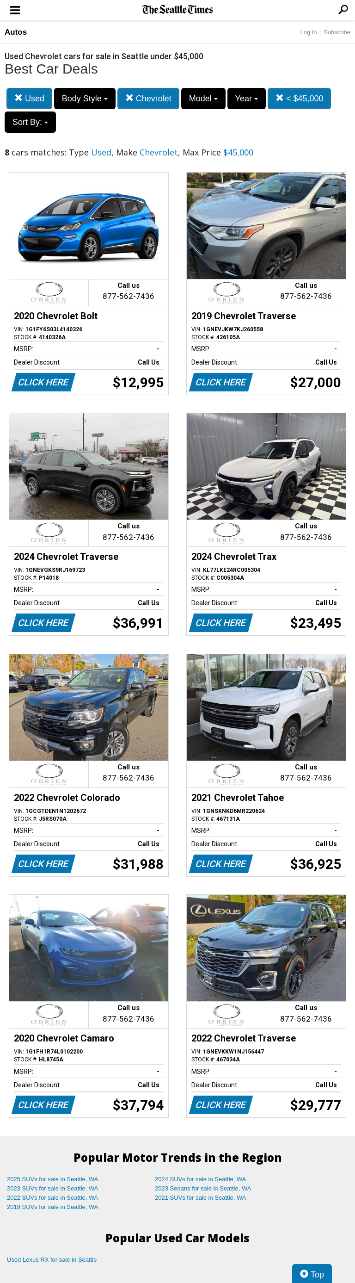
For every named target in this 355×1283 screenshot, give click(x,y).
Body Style (85, 98)
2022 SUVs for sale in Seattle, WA (52, 1197)
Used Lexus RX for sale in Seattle (52, 1259)
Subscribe (337, 32)
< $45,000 (299, 98)
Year (246, 98)
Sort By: (30, 122)
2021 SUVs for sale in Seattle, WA (200, 1197)
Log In (308, 32)
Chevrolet (148, 98)
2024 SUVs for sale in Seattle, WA (200, 1179)
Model (203, 98)
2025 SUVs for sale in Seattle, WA (52, 1179)
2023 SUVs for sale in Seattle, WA (52, 1188)
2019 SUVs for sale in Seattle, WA (52, 1206)
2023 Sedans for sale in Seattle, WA (203, 1188)
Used (29, 98)
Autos (16, 32)
